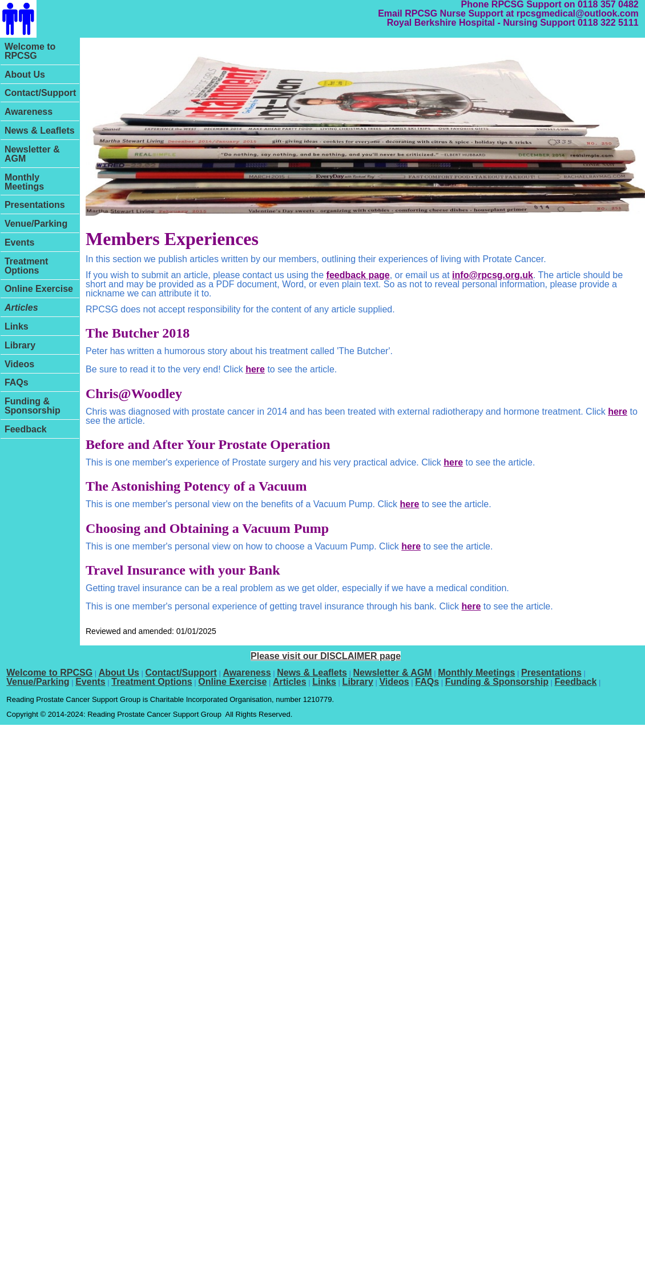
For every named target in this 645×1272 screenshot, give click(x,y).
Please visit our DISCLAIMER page (326, 656)
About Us (25, 74)
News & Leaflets (40, 130)
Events (19, 242)
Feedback (26, 429)
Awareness (29, 112)
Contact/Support (40, 93)
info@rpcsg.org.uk (492, 275)
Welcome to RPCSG (30, 51)
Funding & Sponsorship (33, 405)
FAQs (17, 382)
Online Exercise (39, 289)
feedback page (358, 275)
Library (20, 345)
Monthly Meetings (24, 181)
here (255, 369)
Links (17, 326)
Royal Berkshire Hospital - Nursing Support (481, 22)
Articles (21, 307)
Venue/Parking (36, 223)
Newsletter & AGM (32, 154)
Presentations (35, 205)
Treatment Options (26, 265)
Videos (19, 364)
